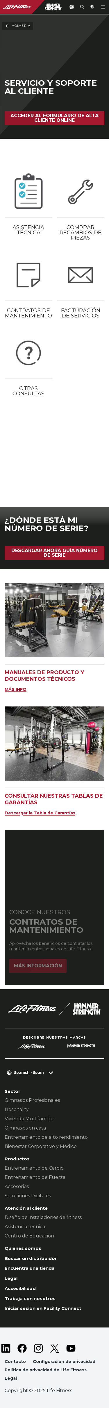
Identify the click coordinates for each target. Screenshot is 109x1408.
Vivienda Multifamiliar (29, 1118)
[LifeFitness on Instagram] (38, 1348)
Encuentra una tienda (30, 1268)
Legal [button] (11, 1378)
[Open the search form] (82, 7)
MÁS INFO (15, 689)
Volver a (18, 26)
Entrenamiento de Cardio (34, 1168)
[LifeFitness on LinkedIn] (5, 1348)
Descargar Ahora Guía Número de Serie (54, 553)
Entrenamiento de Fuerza (35, 1177)
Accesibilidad (20, 1288)
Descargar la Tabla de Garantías (40, 813)
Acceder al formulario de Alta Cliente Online (54, 118)
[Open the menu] (103, 7)
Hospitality (17, 1109)
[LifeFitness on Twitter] (54, 1348)
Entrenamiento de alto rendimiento (46, 1137)
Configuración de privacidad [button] (64, 1361)
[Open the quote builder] (92, 7)
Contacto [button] (15, 1361)
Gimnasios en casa (25, 1128)
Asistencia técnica (25, 1226)
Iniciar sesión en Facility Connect (43, 1308)
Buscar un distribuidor (31, 1258)
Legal (11, 1278)
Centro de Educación (29, 1236)
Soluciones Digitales (28, 1195)
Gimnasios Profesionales (32, 1100)
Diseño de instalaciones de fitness (43, 1217)
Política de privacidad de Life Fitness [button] (46, 1370)
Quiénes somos (23, 1248)
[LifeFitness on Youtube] (71, 1348)
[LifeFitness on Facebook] (22, 1348)
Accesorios (17, 1186)
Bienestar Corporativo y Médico (41, 1146)
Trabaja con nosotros (30, 1298)
